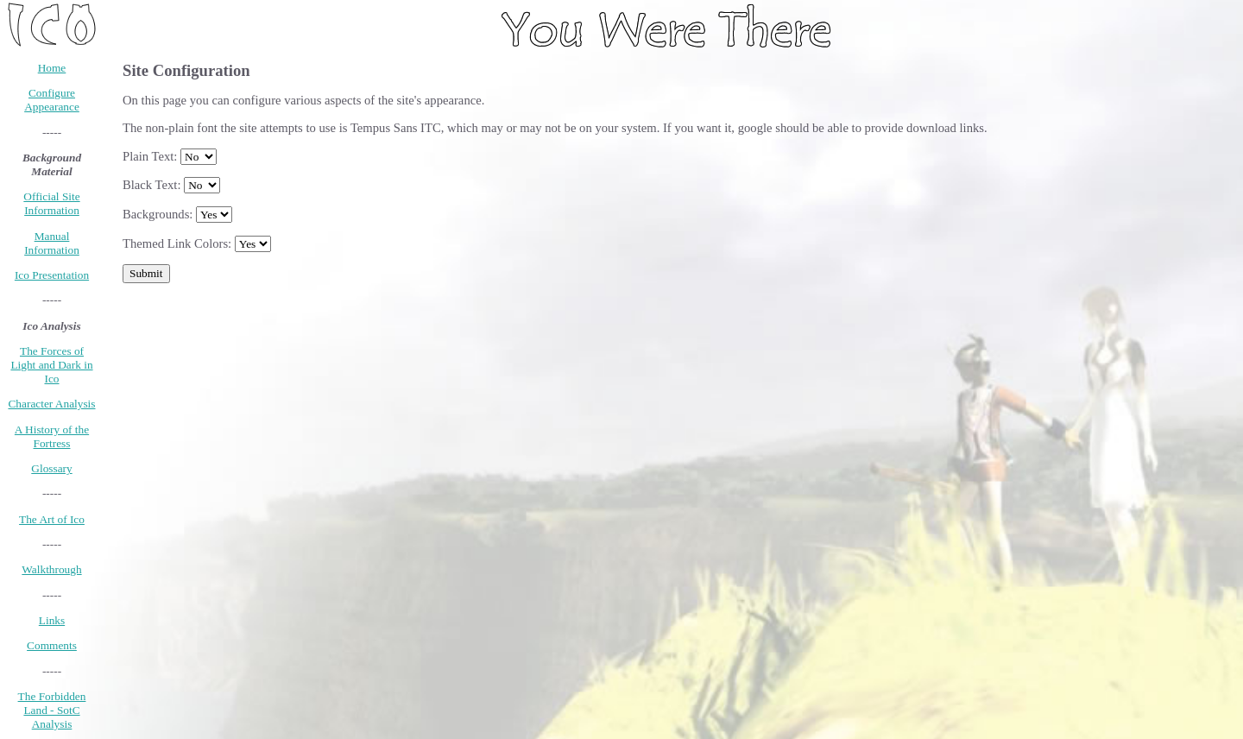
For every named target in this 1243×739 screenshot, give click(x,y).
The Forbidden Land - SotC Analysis (52, 710)
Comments (52, 645)
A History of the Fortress (52, 436)
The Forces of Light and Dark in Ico (51, 364)
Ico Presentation (52, 274)
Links (52, 620)
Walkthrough (51, 569)
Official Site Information (51, 203)
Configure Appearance (51, 99)
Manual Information (51, 243)
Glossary (51, 468)
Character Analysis (51, 403)
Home (52, 67)
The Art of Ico (52, 519)
